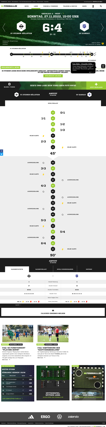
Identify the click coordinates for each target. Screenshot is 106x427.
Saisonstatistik (17, 269)
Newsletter (46, 1)
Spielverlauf (53, 103)
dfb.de (9, 1)
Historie (89, 269)
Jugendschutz (30, 423)
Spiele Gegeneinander (65, 269)
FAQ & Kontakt (40, 1)
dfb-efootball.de (15, 1)
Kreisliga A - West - (53, 14)
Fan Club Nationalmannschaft (25, 1)
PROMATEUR (4, 1)
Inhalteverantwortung (39, 423)
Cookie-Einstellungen (49, 423)
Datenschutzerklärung (11, 423)
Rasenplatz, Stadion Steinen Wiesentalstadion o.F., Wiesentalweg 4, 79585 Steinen (53, 19)
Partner (34, 1)
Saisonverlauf (41, 269)
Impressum (3, 423)
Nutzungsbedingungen (21, 423)
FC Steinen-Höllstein (21, 33)
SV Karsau (84, 33)
